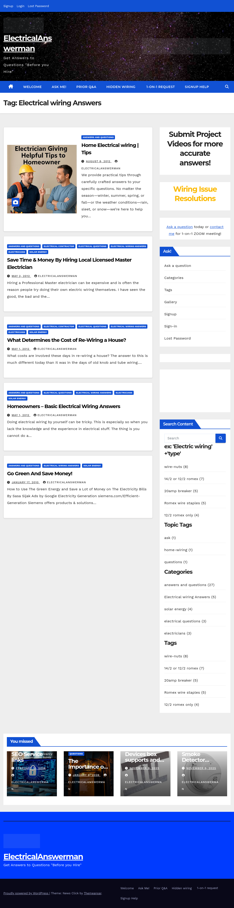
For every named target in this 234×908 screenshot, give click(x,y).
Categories (173, 278)
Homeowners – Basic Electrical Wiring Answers (63, 406)
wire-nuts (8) (176, 467)
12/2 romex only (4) (181, 515)
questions (76, 753)
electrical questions (92, 246)
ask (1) (170, 538)
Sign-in (170, 326)
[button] (227, 87)
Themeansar (92, 893)
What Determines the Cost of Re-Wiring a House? (66, 340)
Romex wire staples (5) (185, 503)
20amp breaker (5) (181, 491)
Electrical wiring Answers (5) (190, 597)
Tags (168, 290)
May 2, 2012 (21, 276)
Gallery (170, 302)
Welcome (32, 87)
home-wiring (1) (178, 550)
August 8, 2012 (99, 161)
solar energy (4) (178, 609)
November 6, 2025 (201, 768)
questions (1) (176, 562)
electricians (16, 252)
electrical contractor (59, 246)
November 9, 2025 (144, 768)
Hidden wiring (120, 87)
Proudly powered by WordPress (26, 893)
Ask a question (180, 227)
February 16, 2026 (31, 768)
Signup (8, 6)
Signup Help (197, 87)
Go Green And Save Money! (39, 473)
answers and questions (98, 137)
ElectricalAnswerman (43, 856)
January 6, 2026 (86, 775)
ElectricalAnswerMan (55, 276)
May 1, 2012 (21, 348)
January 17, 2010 (26, 482)
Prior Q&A (86, 87)
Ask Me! (59, 87)
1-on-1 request (160, 87)
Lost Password (38, 6)
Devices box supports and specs (142, 760)
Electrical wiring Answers (128, 246)
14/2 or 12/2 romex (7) (184, 479)
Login (20, 6)
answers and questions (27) (189, 585)
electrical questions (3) (185, 621)
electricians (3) (177, 633)
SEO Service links (27, 757)
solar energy (38, 252)
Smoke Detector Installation (196, 760)
